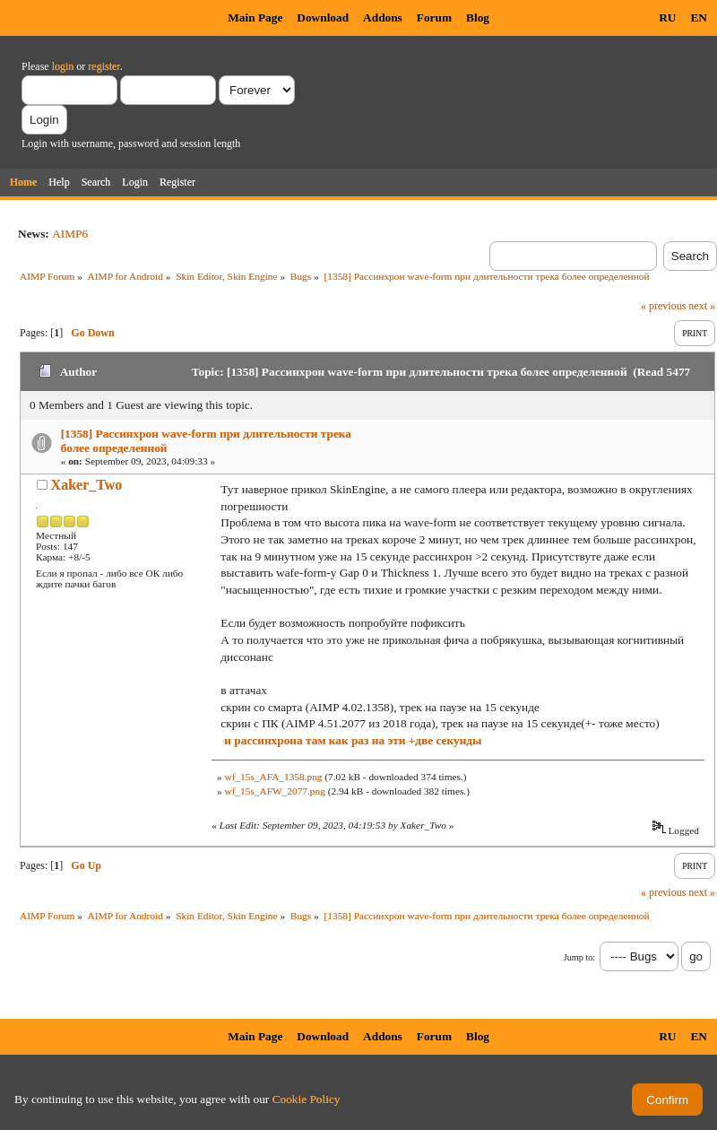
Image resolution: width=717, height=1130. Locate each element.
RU (667, 17)
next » (701, 306)
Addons (382, 17)
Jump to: (579, 957)
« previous (663, 306)
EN (698, 17)
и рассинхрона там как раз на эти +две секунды (352, 740)
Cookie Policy (306, 1099)
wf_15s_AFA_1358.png (273, 776)
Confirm (667, 1100)
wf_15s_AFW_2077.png (274, 791)
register (103, 66)
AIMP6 (70, 233)
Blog (477, 17)
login (63, 66)
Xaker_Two (87, 484)
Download (323, 17)
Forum (434, 17)
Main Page (255, 17)
